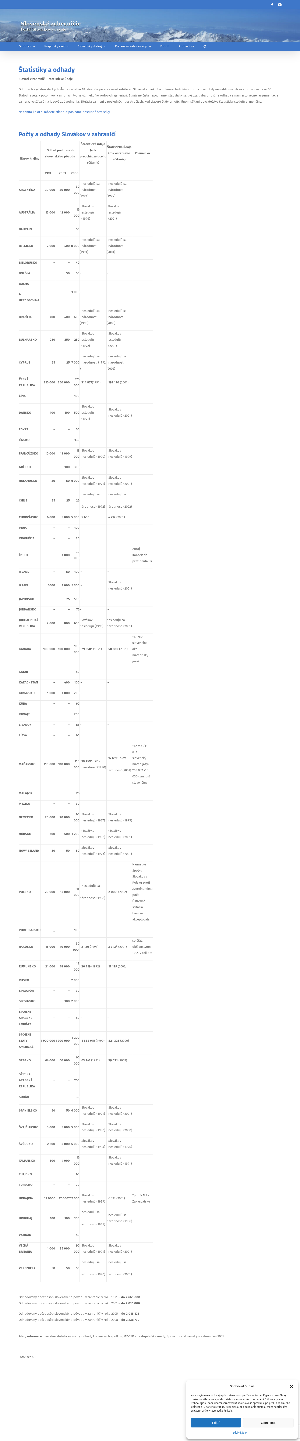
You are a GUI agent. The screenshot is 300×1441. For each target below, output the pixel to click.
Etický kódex (240, 1432)
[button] (291, 1386)
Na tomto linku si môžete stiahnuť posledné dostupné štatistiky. (64, 112)
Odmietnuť (268, 1422)
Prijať (216, 1422)
